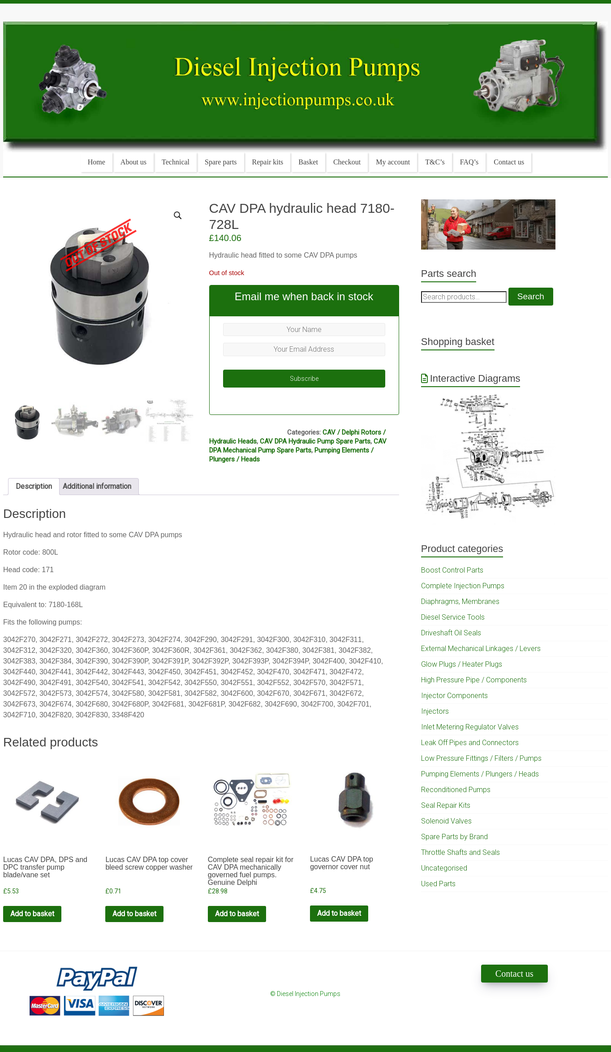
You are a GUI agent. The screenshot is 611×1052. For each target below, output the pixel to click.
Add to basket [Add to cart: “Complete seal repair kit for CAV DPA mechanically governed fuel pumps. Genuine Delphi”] (237, 914)
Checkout (347, 162)
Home (96, 162)
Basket (308, 162)
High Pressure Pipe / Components (474, 680)
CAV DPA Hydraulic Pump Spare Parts (315, 441)
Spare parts (221, 162)
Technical (175, 162)
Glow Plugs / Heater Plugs (461, 664)
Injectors (435, 711)
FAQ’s (469, 162)
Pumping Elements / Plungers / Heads (480, 774)
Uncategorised (444, 868)
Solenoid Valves (446, 821)
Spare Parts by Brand (454, 836)
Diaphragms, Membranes (460, 601)
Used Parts (438, 884)
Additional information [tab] (97, 486)
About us (133, 162)
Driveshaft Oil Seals (451, 633)
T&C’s (435, 162)
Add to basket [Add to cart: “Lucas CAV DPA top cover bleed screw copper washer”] (134, 914)
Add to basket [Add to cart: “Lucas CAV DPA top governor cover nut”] (339, 913)
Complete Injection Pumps (462, 586)
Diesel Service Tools (453, 617)
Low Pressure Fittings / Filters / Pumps (481, 758)
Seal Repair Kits (445, 805)
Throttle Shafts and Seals (460, 852)
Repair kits (268, 162)
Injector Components (454, 695)
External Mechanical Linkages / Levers (481, 648)
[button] (178, 215)
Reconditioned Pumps (456, 789)
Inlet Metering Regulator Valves (470, 727)
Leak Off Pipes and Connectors (470, 742)
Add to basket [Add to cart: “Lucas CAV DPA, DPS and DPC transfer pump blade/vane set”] (32, 914)
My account (393, 162)
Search (530, 296)
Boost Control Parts (452, 570)
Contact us (509, 162)
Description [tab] (34, 486)
